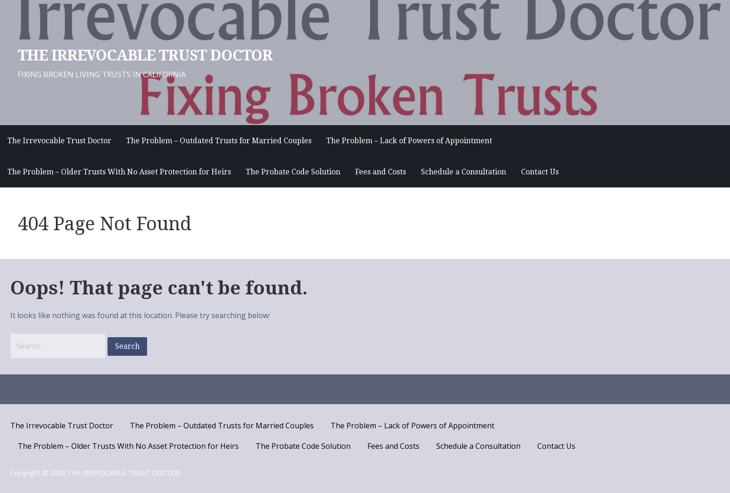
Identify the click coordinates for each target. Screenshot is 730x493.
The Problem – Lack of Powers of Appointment (409, 140)
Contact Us (540, 171)
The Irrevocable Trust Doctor (59, 140)
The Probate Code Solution (293, 171)
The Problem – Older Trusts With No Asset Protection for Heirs (119, 171)
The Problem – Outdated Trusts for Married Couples (218, 140)
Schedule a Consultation (463, 171)
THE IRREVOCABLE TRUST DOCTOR (145, 55)
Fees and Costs (380, 171)
